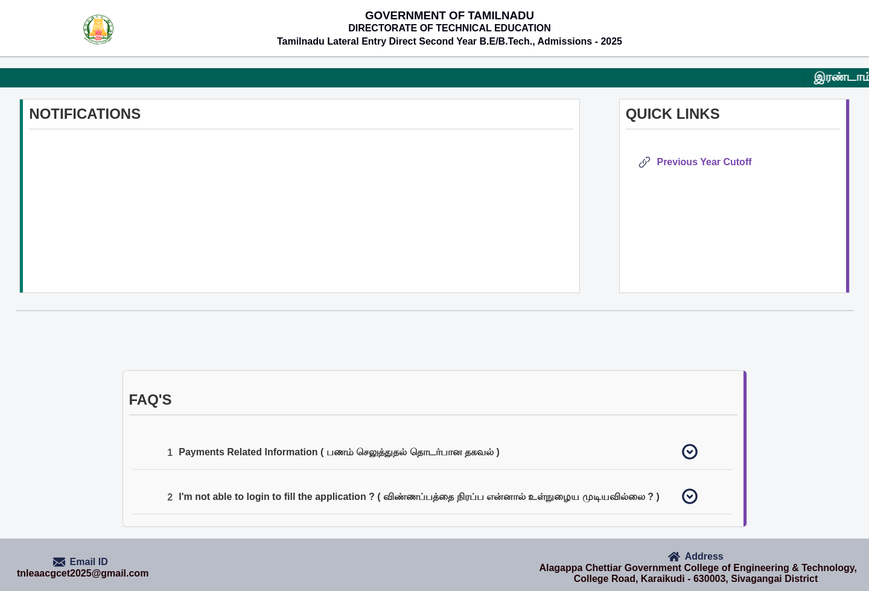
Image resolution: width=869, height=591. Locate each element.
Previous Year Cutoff (701, 162)
